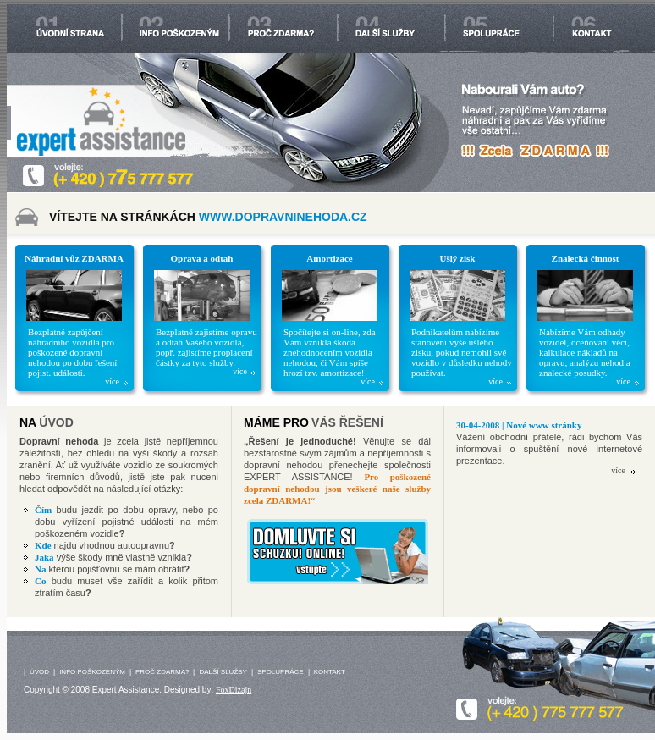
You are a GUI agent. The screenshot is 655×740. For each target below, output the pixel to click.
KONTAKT (329, 672)
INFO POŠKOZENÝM (92, 672)
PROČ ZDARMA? (162, 672)
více (112, 382)
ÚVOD (39, 672)
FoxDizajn (233, 689)
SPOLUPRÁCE (280, 672)
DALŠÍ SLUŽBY (222, 672)
